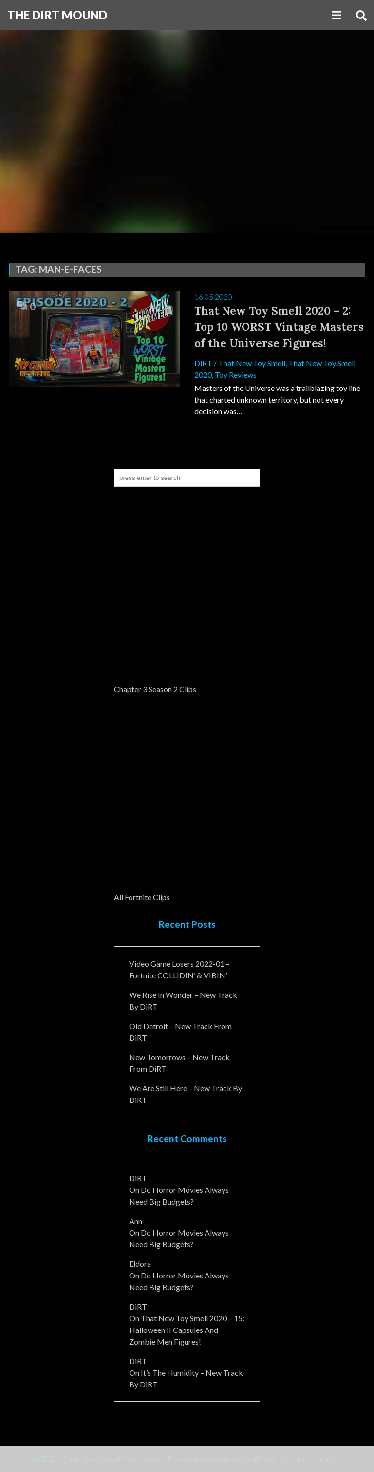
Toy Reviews (236, 374)
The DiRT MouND (57, 15)
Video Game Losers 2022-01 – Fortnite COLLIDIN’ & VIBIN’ (179, 969)
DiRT (203, 363)
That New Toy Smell (251, 363)
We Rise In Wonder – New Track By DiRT (183, 1000)
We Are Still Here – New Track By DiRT (185, 1093)
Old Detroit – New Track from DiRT (180, 1031)
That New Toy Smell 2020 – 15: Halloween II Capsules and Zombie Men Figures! (186, 1329)
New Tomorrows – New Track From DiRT (179, 1062)
